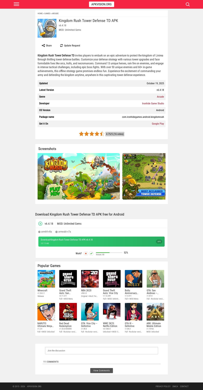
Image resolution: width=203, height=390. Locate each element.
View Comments (101, 370)
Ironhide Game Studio (153, 103)
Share (47, 45)
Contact (184, 386)
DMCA (175, 386)
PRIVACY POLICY (163, 386)
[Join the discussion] (101, 350)
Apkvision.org (101, 4)
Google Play (158, 123)
